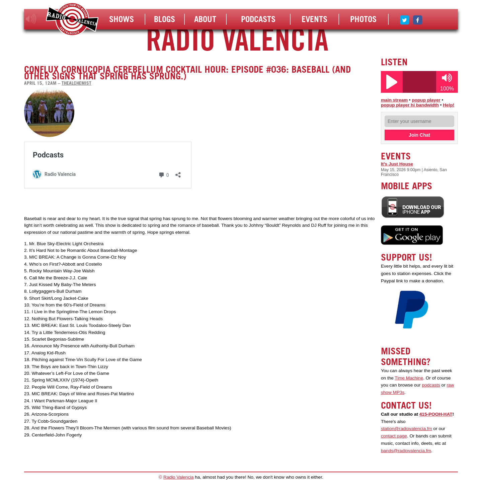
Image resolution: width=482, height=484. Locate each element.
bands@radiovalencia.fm (406, 450)
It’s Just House (397, 163)
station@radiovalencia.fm (406, 428)
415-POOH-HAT (436, 414)
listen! (31, 19)
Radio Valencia (178, 477)
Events (314, 19)
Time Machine (409, 378)
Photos (363, 19)
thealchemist (76, 83)
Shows (121, 19)
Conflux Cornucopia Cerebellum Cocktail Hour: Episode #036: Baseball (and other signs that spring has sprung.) (187, 72)
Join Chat (419, 135)
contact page (394, 435)
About (205, 19)
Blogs (164, 19)
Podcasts (258, 19)
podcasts (431, 385)
